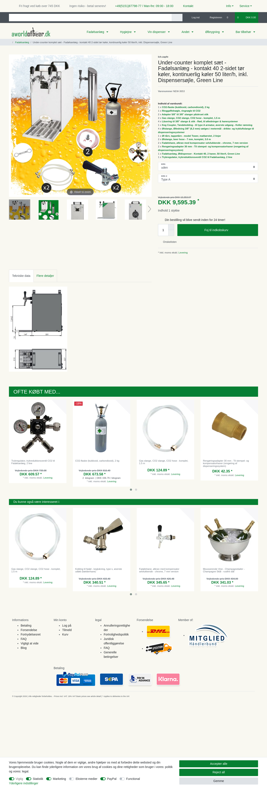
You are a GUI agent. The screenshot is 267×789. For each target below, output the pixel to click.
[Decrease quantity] (171, 233)
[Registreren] (213, 17)
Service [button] (245, 6)
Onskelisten (168, 241)
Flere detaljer (45, 275)
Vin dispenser (157, 32)
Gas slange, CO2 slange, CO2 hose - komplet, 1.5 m (191, 118)
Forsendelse (29, 630)
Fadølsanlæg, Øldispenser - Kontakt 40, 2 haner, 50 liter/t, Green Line (201, 153)
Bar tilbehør (244, 32)
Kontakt (186, 6)
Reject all (218, 772)
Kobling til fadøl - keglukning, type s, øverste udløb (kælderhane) (98, 570)
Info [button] (228, 6)
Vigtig (19, 778)
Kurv (65, 634)
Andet (186, 32)
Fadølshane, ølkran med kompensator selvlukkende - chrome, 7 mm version (205, 143)
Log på (66, 625)
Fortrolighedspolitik (116, 634)
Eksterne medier (86, 778)
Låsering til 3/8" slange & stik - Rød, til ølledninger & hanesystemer (200, 121)
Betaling (26, 625)
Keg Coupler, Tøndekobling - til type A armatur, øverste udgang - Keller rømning (207, 125)
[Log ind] (194, 17)
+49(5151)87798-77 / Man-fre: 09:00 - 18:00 (142, 6)
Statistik (38, 778)
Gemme (218, 781)
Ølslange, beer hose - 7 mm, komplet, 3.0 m (186, 139)
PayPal (111, 778)
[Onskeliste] (229, 17)
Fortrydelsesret (30, 634)
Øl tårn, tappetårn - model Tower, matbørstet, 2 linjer (191, 136)
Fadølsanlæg (96, 32)
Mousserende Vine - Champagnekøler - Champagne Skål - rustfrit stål (224, 570)
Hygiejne (126, 32)
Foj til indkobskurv (229, 230)
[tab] (21, 276)
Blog (24, 648)
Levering (183, 252)
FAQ (24, 639)
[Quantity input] (163, 230)
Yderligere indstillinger (23, 783)
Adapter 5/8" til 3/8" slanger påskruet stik (185, 114)
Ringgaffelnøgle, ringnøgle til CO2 (181, 110)
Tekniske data (21, 275)
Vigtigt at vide (30, 643)
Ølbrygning (213, 32)
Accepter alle (218, 763)
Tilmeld (67, 630)
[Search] (177, 17)
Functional (133, 778)
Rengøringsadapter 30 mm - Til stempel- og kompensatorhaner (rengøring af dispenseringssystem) (226, 463)
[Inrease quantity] (171, 227)
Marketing (59, 778)
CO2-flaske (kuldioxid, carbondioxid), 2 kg (186, 107)
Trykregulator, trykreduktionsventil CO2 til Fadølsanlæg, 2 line (197, 157)
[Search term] (90, 17)
